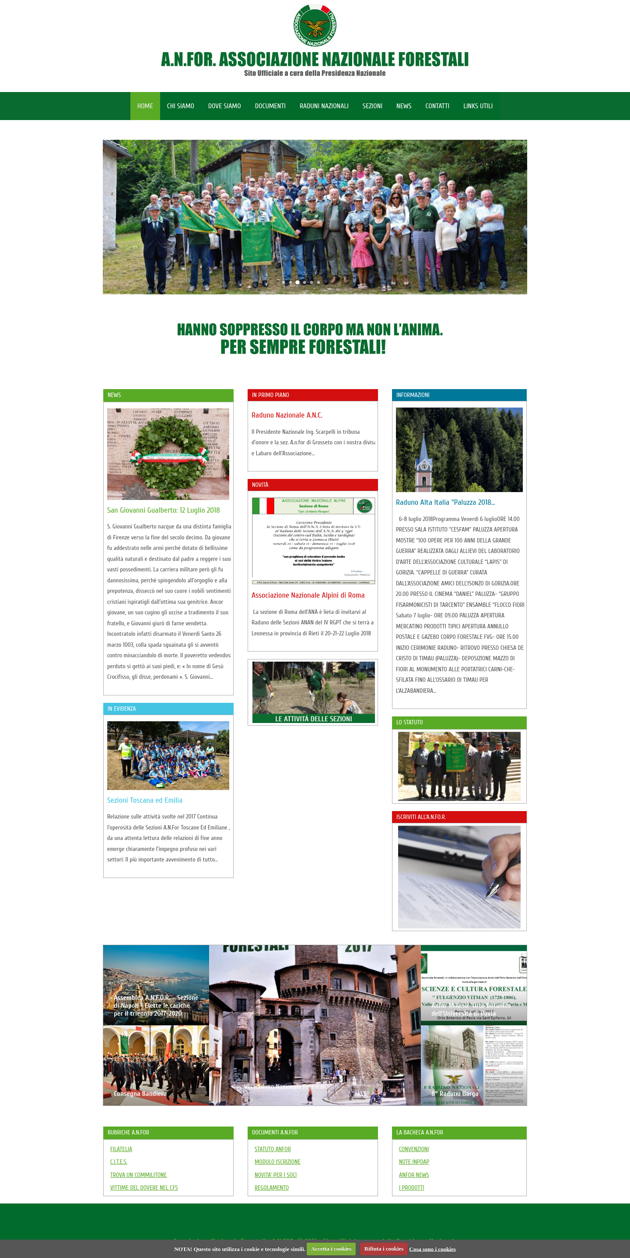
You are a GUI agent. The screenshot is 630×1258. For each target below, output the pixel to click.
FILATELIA (121, 1149)
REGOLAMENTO (272, 1187)
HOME (145, 106)
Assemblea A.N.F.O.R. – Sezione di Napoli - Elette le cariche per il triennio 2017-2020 (156, 1005)
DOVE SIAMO (224, 106)
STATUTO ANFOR (273, 1149)
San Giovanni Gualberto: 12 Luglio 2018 (163, 510)
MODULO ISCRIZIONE (278, 1162)
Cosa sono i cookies (432, 1248)
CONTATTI (438, 106)
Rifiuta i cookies (384, 1248)
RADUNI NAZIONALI (324, 106)
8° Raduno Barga (455, 1094)
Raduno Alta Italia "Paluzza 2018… (445, 502)
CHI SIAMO (180, 106)
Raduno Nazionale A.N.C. (287, 415)
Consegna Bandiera (140, 1094)
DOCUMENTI (270, 106)
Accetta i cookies (331, 1248)
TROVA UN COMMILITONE (138, 1175)
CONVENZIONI (414, 1149)
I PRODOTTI (411, 1187)
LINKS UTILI (478, 106)
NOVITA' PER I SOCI (276, 1175)
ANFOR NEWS (414, 1175)
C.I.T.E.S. (118, 1162)
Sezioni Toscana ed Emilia (144, 800)
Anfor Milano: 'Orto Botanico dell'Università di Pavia (471, 1009)
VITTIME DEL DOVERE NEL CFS (144, 1187)
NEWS (403, 106)
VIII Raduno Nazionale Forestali (285, 1087)
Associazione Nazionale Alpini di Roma (308, 595)
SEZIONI (372, 106)
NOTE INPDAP (414, 1162)
